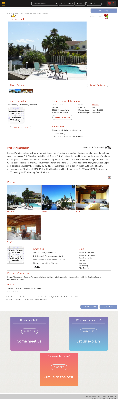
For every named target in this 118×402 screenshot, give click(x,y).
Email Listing (83, 265)
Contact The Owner (97, 85)
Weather (82, 260)
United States (14, 13)
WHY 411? (88, 331)
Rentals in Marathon (86, 252)
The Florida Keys (28, 13)
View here (96, 112)
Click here (95, 104)
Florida (20, 13)
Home (8, 13)
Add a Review (12, 291)
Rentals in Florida (85, 257)
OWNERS (59, 367)
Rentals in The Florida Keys (89, 255)
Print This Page (84, 268)
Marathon (35, 13)
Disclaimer (113, 398)
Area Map (82, 263)
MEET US (29, 331)
